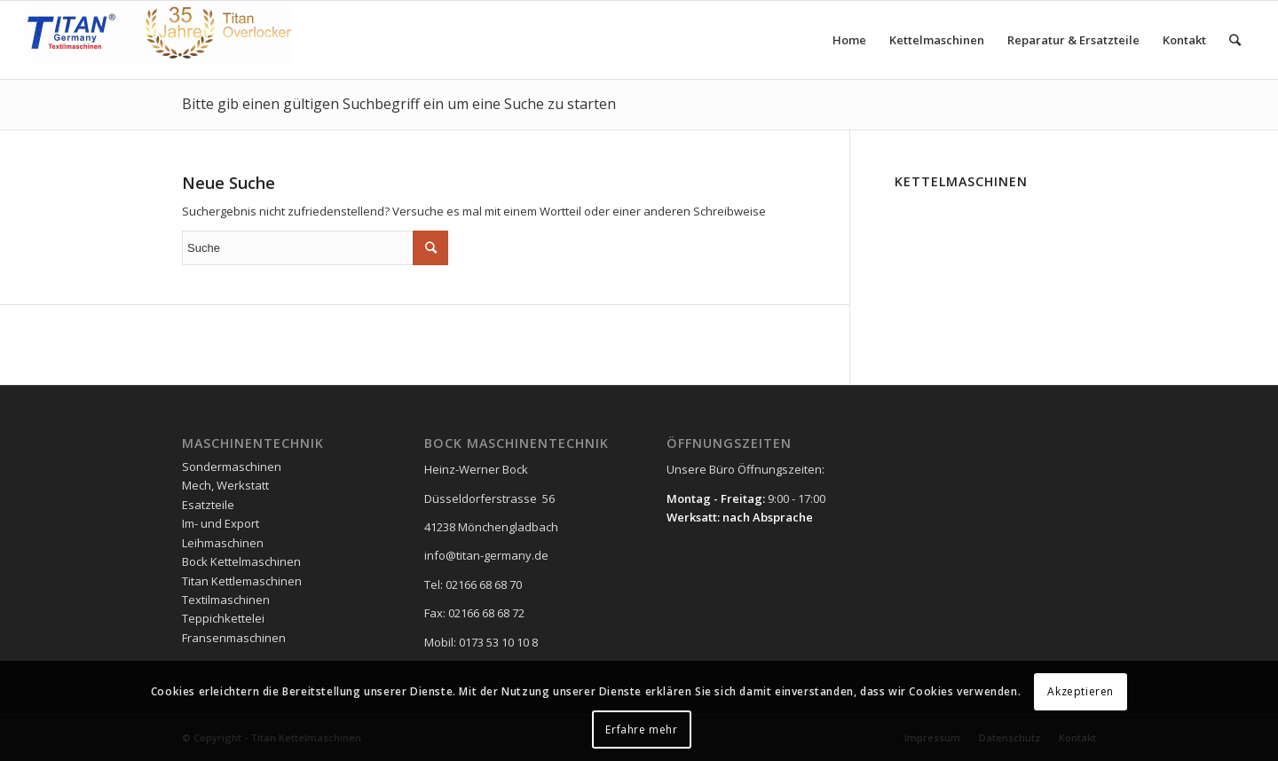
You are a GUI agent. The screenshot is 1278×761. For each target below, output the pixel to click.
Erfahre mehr (641, 729)
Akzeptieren (1080, 691)
